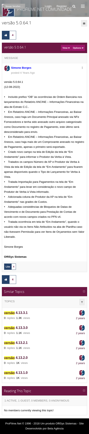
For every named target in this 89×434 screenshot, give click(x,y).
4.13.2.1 (16, 343)
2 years (80, 318)
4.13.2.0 (16, 358)
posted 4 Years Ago (23, 72)
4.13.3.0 (16, 328)
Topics (10, 301)
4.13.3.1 (16, 313)
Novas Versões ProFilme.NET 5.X (15, 6)
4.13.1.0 (16, 373)
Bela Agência (55, 428)
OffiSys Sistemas (66, 423)
